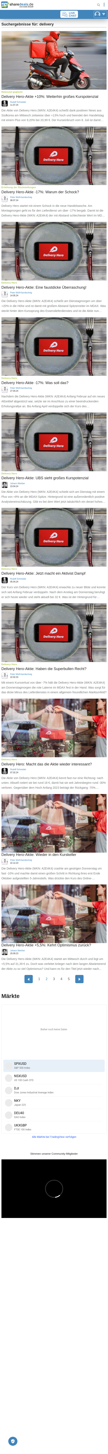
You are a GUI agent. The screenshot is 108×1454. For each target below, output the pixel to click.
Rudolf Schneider (18, 102)
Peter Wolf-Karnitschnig (21, 197)
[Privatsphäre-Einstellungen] (12, 1441)
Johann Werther (17, 483)
